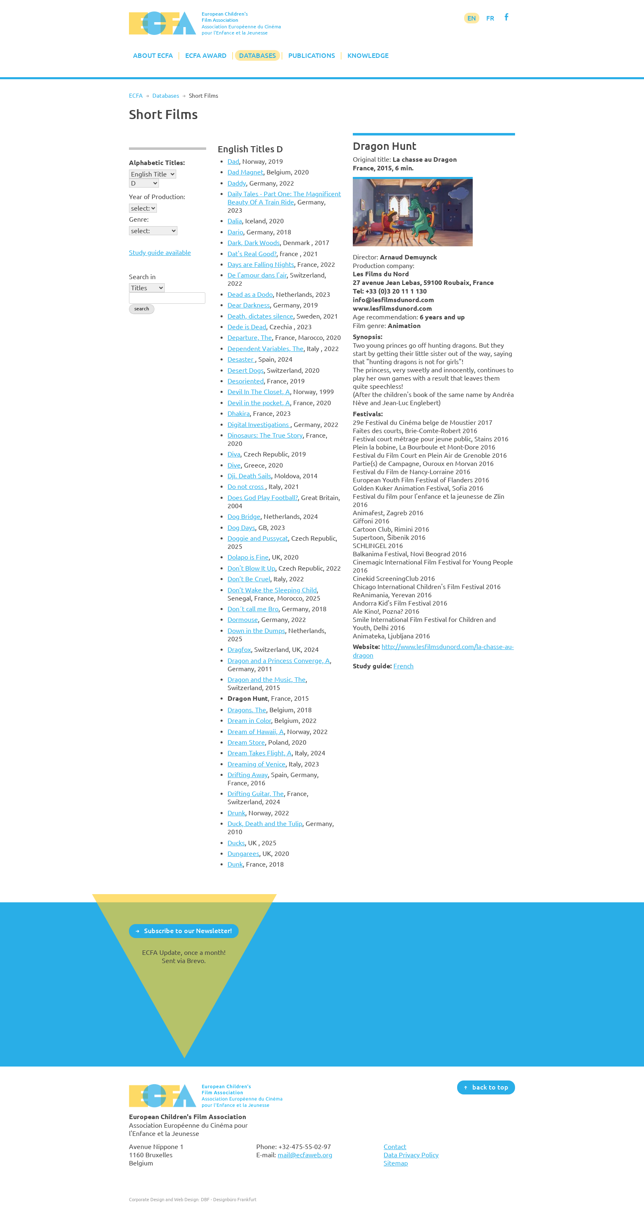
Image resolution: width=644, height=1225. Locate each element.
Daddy (237, 183)
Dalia (235, 221)
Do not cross (246, 486)
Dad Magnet (245, 172)
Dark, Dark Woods (254, 242)
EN (471, 18)
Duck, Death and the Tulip (265, 823)
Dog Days (241, 527)
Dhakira (239, 413)
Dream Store (246, 742)
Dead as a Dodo (250, 294)
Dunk (235, 864)
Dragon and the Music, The (267, 679)
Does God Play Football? (263, 497)
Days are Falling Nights (261, 264)
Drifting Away (248, 774)
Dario (235, 232)
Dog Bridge (244, 516)
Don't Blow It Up (251, 568)
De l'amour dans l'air (257, 275)
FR (490, 18)
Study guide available (160, 252)
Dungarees (243, 853)
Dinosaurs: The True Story (265, 435)
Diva (234, 454)
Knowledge (368, 55)
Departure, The (250, 337)
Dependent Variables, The (266, 348)
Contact (395, 1146)
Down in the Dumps (256, 630)
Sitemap (396, 1163)
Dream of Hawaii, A (256, 731)
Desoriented (246, 381)
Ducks (236, 842)
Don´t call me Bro (253, 608)
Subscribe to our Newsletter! (188, 931)
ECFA (136, 95)
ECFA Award (206, 55)
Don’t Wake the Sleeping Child (272, 590)
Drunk (236, 813)
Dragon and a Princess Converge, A (279, 660)
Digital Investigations (259, 424)
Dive (234, 465)
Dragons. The (247, 709)
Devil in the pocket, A (259, 402)
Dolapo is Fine (248, 557)
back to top (490, 1087)
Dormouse (243, 619)
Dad (233, 161)
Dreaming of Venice (256, 764)
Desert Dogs (246, 370)
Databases (257, 55)
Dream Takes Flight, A (260, 753)
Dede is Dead (247, 326)
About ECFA (153, 55)
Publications (311, 55)
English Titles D (250, 148)
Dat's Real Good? (252, 253)
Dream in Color (249, 720)
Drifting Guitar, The (256, 793)
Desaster (241, 359)
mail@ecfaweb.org (305, 1154)
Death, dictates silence (260, 316)
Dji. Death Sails (249, 475)
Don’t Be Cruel (249, 579)
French (403, 666)
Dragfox (239, 649)
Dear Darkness (249, 305)
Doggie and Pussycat (258, 538)
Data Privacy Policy (411, 1154)
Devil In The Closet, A (259, 391)
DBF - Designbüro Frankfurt (228, 1199)
